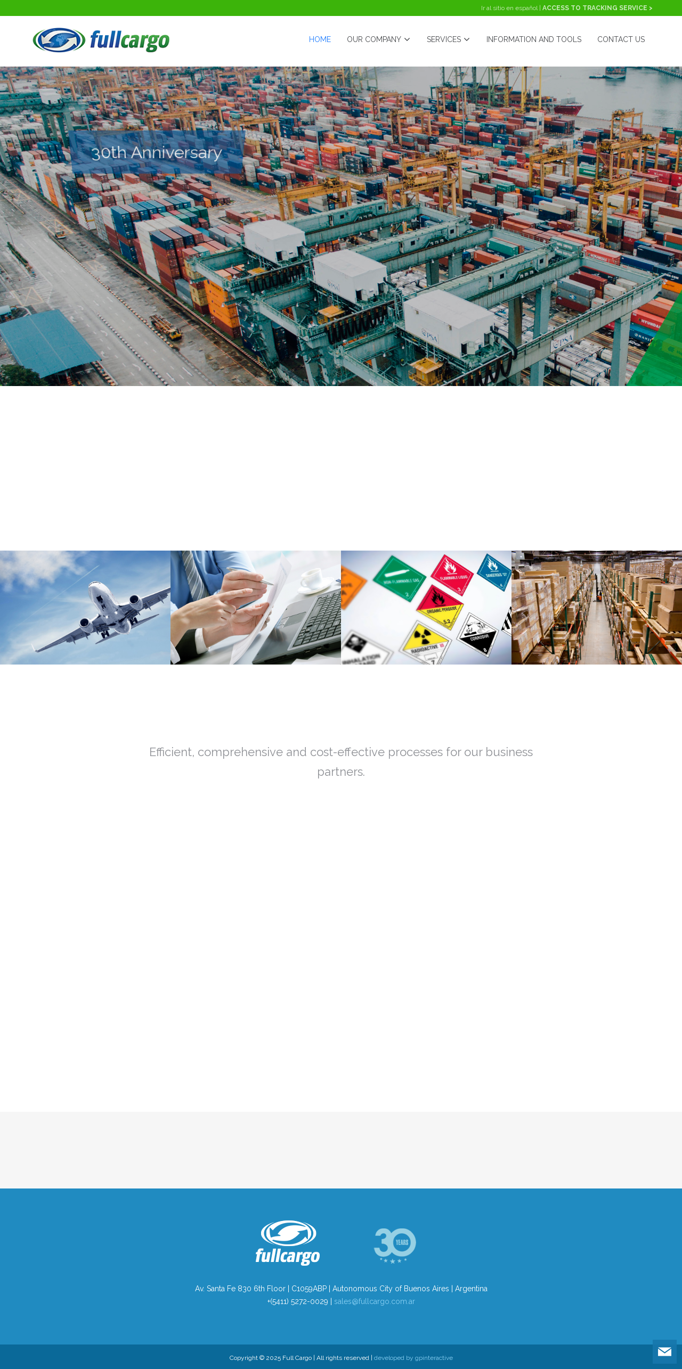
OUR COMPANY (378, 40)
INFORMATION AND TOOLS (533, 39)
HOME (320, 39)
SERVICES (448, 40)
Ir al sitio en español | (511, 8)
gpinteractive (434, 1358)
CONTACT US (621, 39)
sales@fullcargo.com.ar (374, 1301)
